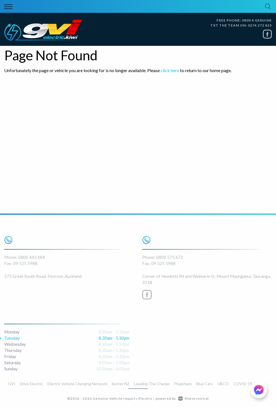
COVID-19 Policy (248, 383)
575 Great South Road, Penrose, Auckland (43, 276)
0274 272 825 (260, 25)
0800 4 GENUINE (257, 20)
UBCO (223, 383)
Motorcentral (193, 398)
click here (170, 70)
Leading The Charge (152, 383)
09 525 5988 (25, 263)
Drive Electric (31, 383)
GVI (11, 383)
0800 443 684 (31, 257)
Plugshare (183, 383)
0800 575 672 (169, 257)
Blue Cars (204, 383)
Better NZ (121, 383)
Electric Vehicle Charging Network (77, 383)
